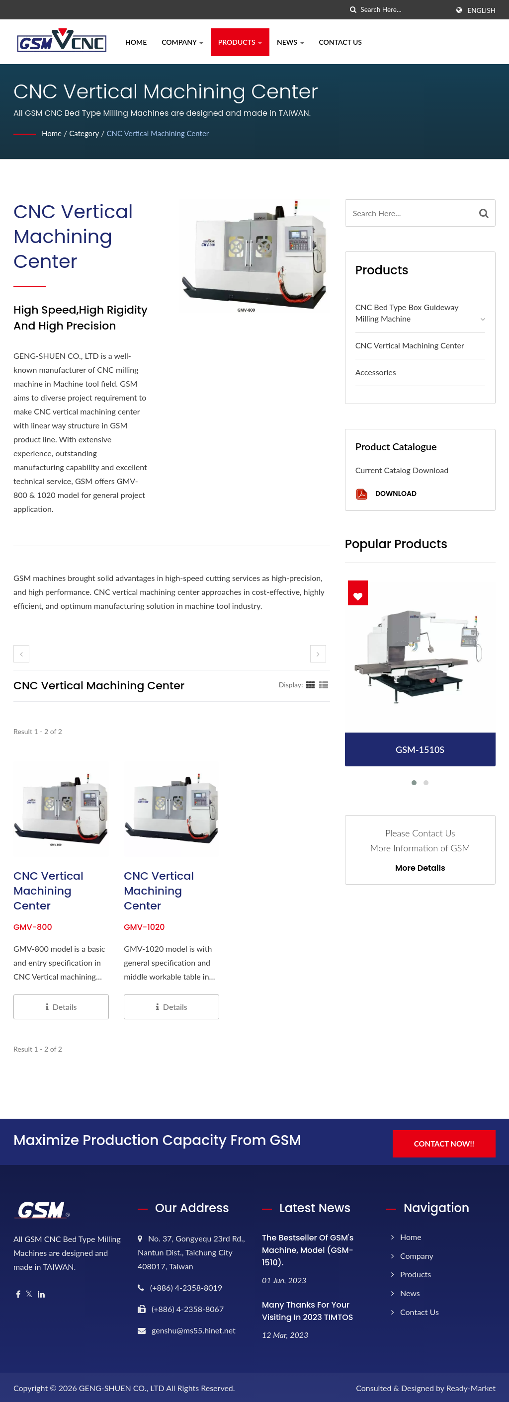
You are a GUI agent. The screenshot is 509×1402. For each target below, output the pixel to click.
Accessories (375, 372)
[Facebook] (18, 1292)
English (481, 10)
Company (182, 42)
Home (136, 42)
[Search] (404, 9)
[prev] (21, 653)
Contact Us (340, 42)
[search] (352, 9)
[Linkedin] (41, 1292)
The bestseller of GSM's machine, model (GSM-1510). (307, 1248)
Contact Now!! (447, 1139)
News (290, 42)
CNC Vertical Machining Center (164, 133)
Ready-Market (471, 1386)
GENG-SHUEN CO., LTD (122, 1386)
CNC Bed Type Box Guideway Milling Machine (407, 312)
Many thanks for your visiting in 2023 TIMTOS (307, 1308)
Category (86, 133)
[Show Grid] (310, 684)
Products (240, 42)
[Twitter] (29, 1292)
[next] (318, 653)
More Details (420, 868)
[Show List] (323, 684)
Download (386, 494)
